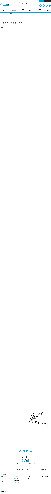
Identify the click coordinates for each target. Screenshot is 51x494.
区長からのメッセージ (5, 475)
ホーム (1, 13)
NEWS (3, 471)
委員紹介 (42, 473)
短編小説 (12, 13)
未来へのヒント (6, 13)
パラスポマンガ (30, 475)
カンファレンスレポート (44, 475)
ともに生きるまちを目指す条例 (6, 479)
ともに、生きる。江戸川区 (5, 4)
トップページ (4, 469)
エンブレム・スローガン (5, 477)
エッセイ (29, 473)
